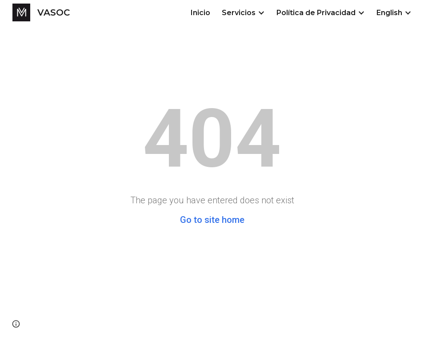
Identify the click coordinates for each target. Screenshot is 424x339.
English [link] (389, 12)
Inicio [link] (200, 12)
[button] (16, 324)
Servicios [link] (239, 12)
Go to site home (212, 219)
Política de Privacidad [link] (316, 12)
